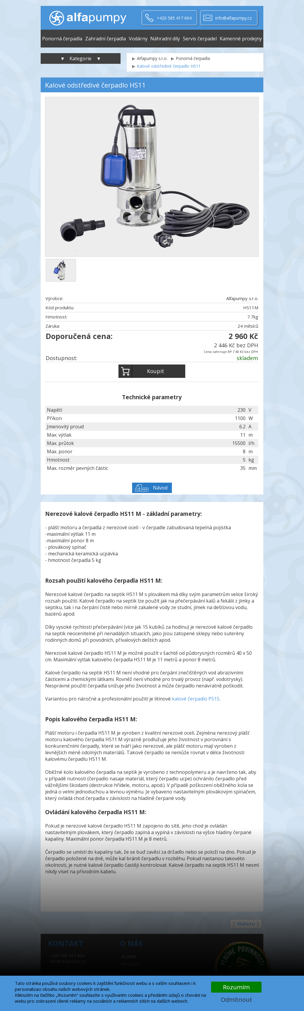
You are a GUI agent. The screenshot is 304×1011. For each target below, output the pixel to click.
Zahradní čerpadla (105, 38)
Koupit (141, 371)
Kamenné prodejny (241, 38)
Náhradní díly (165, 38)
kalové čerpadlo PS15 (195, 698)
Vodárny (138, 38)
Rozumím (236, 987)
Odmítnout (236, 1000)
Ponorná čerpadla (62, 38)
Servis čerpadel (200, 38)
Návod (160, 487)
